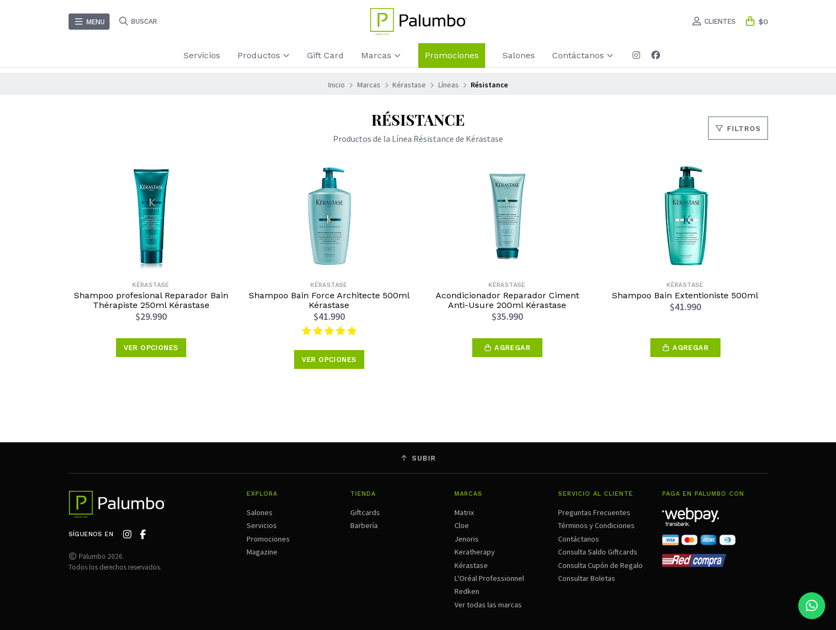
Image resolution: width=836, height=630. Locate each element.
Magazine (262, 552)
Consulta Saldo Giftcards (597, 552)
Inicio (336, 85)
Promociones (452, 55)
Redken (466, 591)
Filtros (738, 129)
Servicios (201, 55)
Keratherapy (474, 552)
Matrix (464, 512)
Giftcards (365, 512)
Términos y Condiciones (596, 525)
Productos (263, 55)
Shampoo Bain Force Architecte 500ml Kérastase (329, 300)
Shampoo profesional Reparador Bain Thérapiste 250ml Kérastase (151, 300)
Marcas (381, 55)
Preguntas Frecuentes (594, 512)
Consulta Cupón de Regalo (600, 565)
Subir (418, 458)
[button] (507, 347)
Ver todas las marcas (488, 605)
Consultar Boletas (586, 578)
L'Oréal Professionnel (489, 578)
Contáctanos (583, 55)
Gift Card (325, 55)
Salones (518, 55)
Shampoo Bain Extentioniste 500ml (685, 295)
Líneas (448, 85)
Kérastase (409, 85)
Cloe (461, 525)
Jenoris (466, 539)
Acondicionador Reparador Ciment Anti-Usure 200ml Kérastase (507, 300)
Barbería (364, 525)
